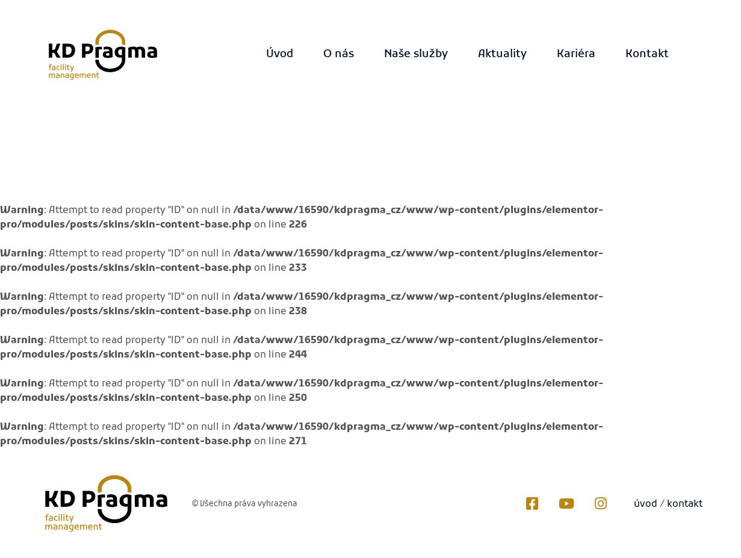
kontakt (684, 504)
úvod (645, 504)
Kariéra (576, 54)
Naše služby (416, 54)
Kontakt (647, 54)
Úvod (279, 54)
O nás (338, 54)
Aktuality (502, 54)
